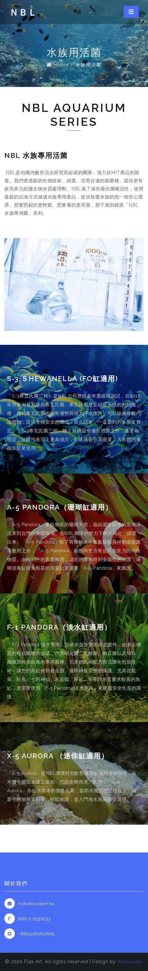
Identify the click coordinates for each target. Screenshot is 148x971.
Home (57, 65)
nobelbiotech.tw (36, 903)
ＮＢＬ (23, 12)
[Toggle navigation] (131, 12)
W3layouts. (130, 961)
